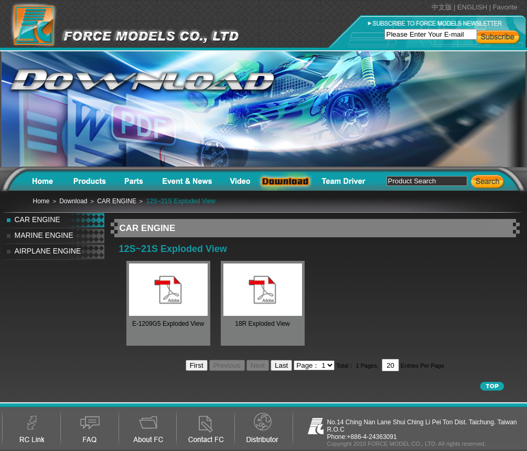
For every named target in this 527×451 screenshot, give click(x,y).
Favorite (505, 7)
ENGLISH (472, 7)
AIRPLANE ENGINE (48, 251)
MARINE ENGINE (44, 235)
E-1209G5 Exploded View (168, 323)
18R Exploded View (262, 323)
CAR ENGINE (37, 219)
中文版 (442, 7)
